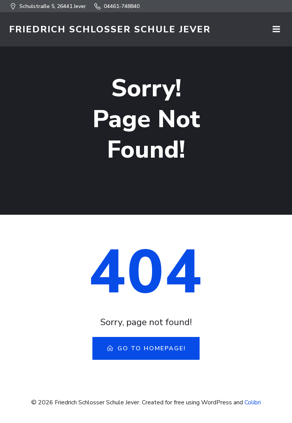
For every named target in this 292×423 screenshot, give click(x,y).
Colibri (252, 402)
